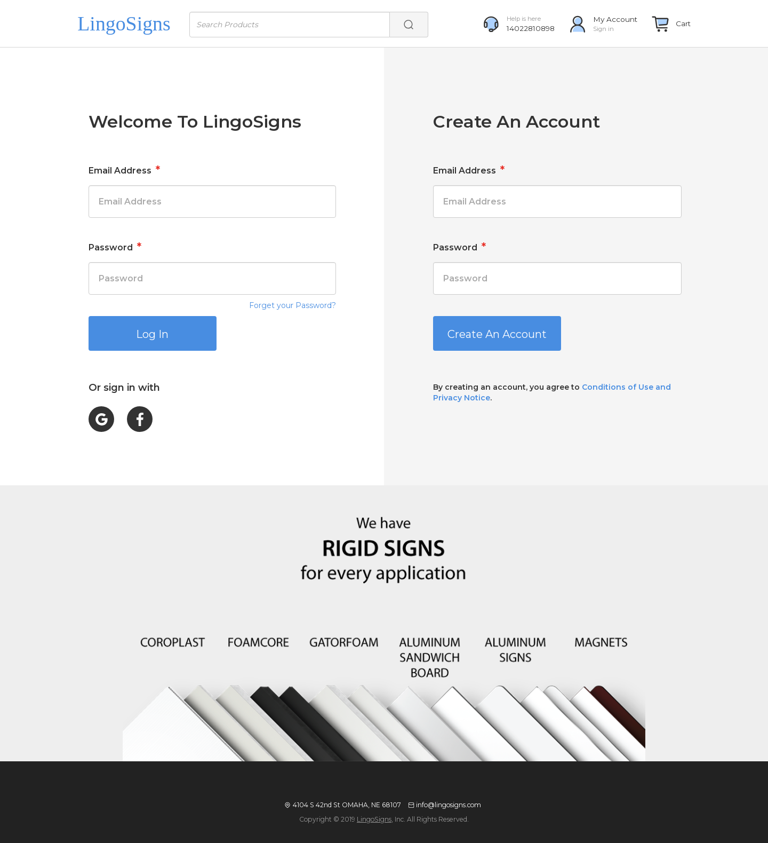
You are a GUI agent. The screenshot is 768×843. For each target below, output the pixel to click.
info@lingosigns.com (448, 805)
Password (115, 246)
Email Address (124, 169)
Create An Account (497, 334)
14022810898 (531, 28)
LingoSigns (374, 819)
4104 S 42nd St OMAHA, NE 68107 (347, 805)
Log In (152, 334)
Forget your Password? (292, 305)
